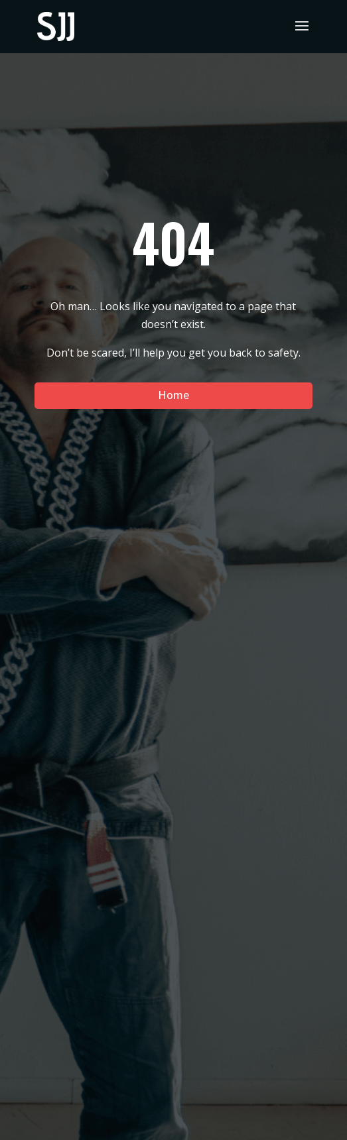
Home (173, 395)
